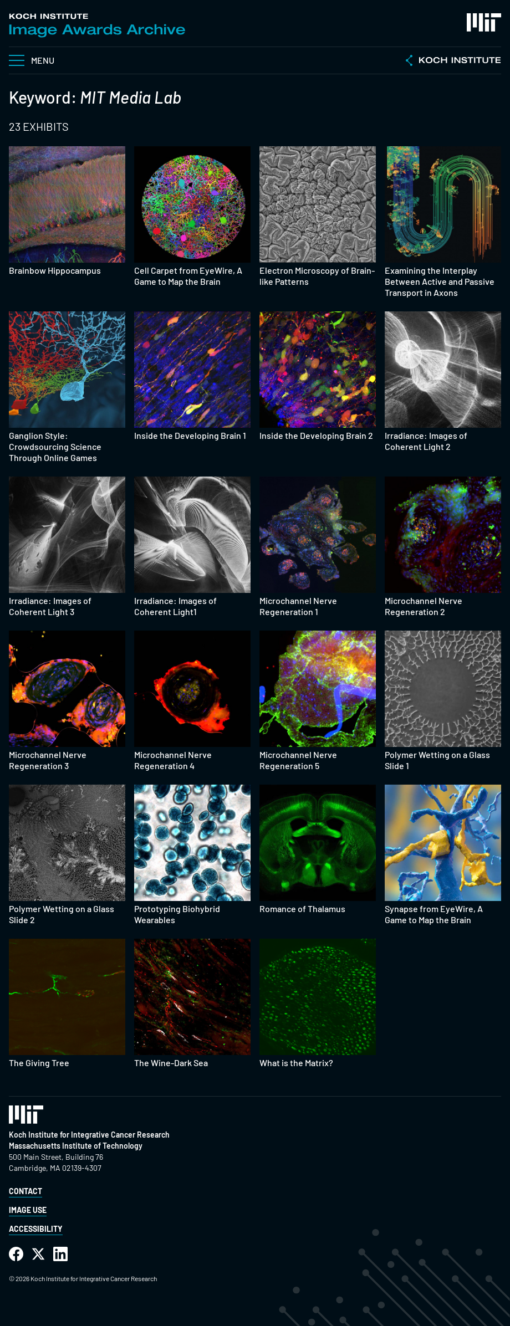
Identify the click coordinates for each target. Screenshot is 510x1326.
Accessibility (36, 1228)
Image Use (28, 1210)
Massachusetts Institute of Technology (75, 1145)
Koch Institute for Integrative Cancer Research (89, 1134)
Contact (25, 1191)
